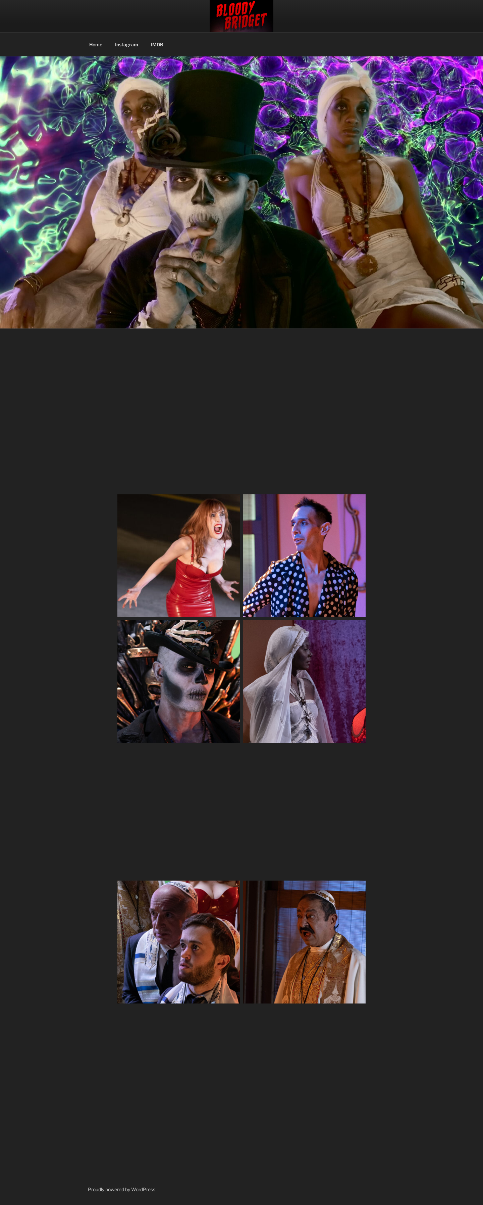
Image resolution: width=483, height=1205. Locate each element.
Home (95, 44)
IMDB (157, 44)
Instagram (126, 44)
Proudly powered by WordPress (121, 1189)
